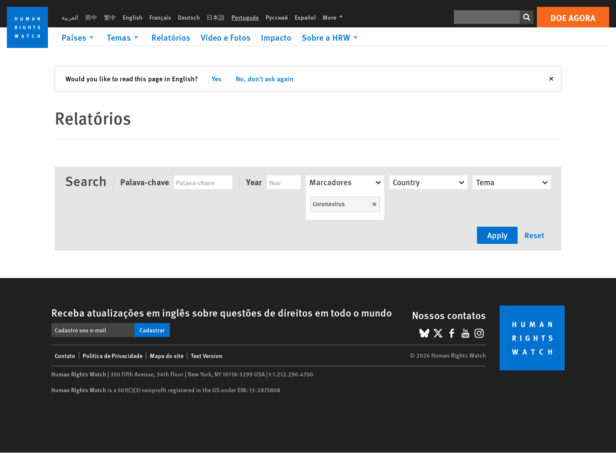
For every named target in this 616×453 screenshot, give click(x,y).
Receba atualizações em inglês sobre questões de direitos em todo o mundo (221, 312)
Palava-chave (144, 181)
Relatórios (170, 37)
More (335, 17)
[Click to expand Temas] (124, 37)
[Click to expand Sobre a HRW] (331, 37)
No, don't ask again (264, 78)
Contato (65, 355)
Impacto (276, 37)
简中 (91, 17)
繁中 (110, 17)
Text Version (206, 355)
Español (305, 17)
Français (160, 17)
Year (254, 181)
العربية (70, 17)
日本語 (216, 17)
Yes (217, 78)
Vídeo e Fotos (226, 37)
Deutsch (189, 17)
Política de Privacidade (112, 355)
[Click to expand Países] (79, 37)
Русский (277, 17)
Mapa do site (167, 355)
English (132, 17)
